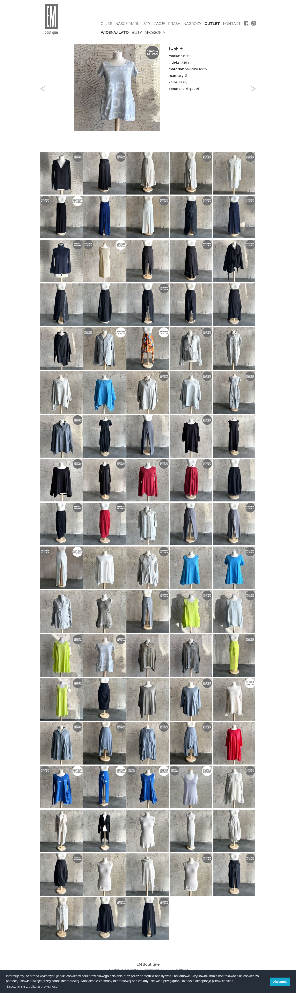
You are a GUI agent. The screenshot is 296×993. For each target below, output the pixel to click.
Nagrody (192, 23)
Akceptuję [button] (280, 981)
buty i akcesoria (148, 32)
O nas (106, 23)
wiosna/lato (115, 32)
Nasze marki (127, 23)
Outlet (212, 23)
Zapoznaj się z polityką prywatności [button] (32, 986)
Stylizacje (154, 23)
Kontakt (232, 23)
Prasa (174, 23)
